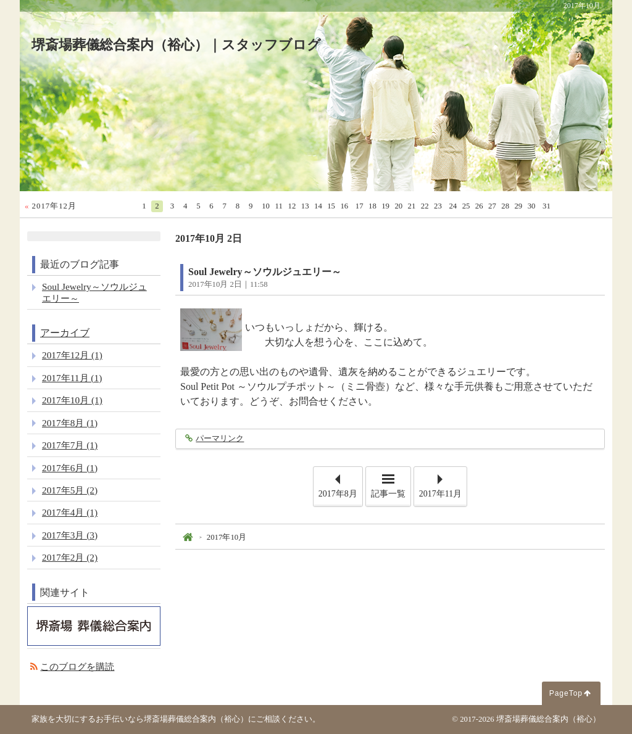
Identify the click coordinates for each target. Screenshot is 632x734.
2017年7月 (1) (70, 445)
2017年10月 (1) (72, 400)
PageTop (566, 693)
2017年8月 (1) (70, 423)
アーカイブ (64, 333)
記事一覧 (388, 493)
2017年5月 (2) (70, 490)
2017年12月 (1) (72, 355)
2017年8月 (337, 493)
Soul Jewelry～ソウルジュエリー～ (264, 271)
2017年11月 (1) (72, 378)
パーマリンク (219, 438)
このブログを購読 (77, 666)
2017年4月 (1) (70, 512)
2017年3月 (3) (70, 535)
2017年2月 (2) (70, 557)
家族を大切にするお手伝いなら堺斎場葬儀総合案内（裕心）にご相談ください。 (175, 719)
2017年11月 (440, 493)
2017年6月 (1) (70, 468)
